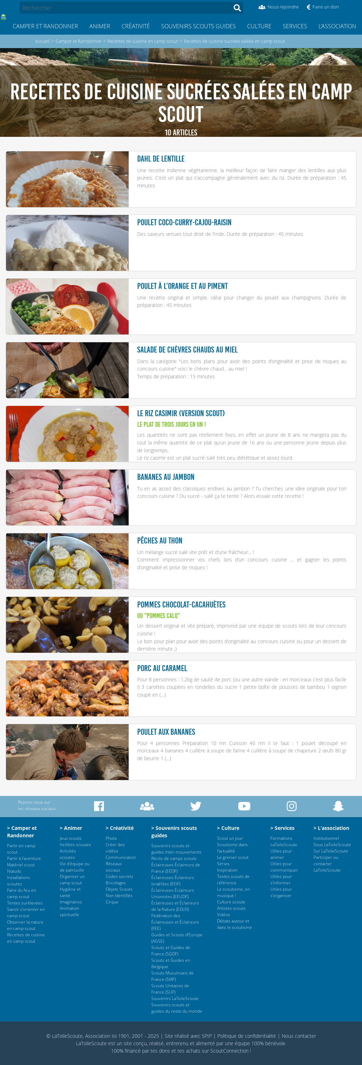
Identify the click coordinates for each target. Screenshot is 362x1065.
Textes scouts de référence (233, 879)
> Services (282, 828)
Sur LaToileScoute (331, 851)
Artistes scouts (231, 908)
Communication (121, 857)
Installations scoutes (18, 880)
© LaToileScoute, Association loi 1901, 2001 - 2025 (102, 1035)
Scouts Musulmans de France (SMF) (172, 976)
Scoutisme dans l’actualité (232, 848)
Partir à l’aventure (24, 858)
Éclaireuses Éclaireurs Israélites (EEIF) (172, 880)
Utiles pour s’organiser (281, 892)
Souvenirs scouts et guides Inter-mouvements (176, 849)
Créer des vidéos (115, 848)
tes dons (160, 1050)
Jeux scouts (71, 838)
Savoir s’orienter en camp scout (26, 912)
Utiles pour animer (281, 854)
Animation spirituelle (69, 911)
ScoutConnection (229, 1050)
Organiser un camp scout (72, 879)
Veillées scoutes (75, 845)
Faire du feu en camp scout (21, 893)
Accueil (42, 41)
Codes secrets (119, 876)
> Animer (71, 828)
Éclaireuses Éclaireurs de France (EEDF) (175, 868)
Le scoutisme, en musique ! (233, 892)
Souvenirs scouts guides (198, 26)
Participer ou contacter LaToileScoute (327, 863)
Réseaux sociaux (114, 867)
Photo (111, 838)
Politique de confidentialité (246, 1035)
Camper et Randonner (45, 26)
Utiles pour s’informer (281, 879)
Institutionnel (326, 838)
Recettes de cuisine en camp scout (142, 41)
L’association (337, 26)
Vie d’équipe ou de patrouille (74, 867)
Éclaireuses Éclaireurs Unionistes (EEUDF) (172, 893)
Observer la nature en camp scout (25, 925)
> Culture (228, 828)
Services (295, 26)
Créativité (136, 26)
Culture (259, 26)
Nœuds (14, 871)
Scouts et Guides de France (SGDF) (170, 950)
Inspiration (227, 870)
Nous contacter (299, 1035)
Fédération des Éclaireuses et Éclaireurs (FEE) (175, 922)
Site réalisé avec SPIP (188, 1035)
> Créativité (120, 828)
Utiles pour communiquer (284, 867)
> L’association (331, 828)
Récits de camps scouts (174, 858)
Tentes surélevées (25, 903)
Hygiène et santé (70, 892)
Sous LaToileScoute (332, 845)
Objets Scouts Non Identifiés (119, 892)
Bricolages (116, 883)
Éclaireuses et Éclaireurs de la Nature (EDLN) (175, 906)
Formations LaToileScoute (283, 841)
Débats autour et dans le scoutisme (234, 924)
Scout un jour (230, 838)
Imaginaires (71, 902)
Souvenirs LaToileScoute (175, 998)
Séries (223, 864)
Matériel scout (21, 865)
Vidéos (223, 915)
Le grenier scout (233, 857)
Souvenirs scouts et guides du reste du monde (176, 1008)
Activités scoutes (68, 854)
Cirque (112, 902)
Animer (99, 26)
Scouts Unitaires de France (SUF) (170, 989)
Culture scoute (231, 902)
